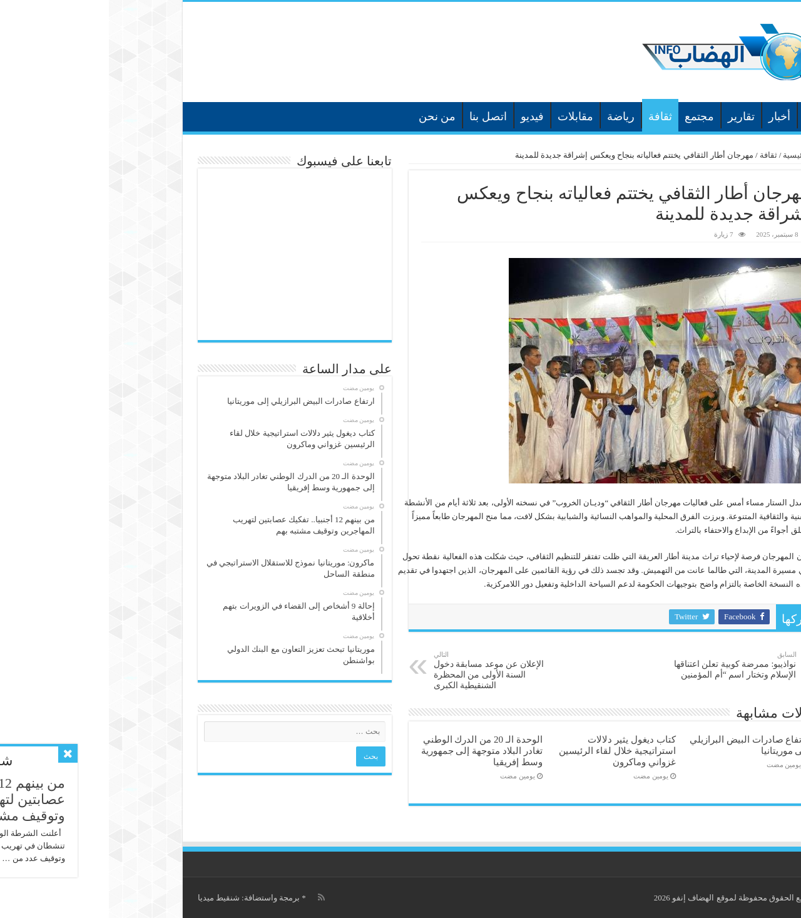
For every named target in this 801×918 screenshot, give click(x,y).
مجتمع (590, 116)
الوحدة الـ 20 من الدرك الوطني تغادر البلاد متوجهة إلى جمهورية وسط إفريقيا (373, 750)
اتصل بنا (379, 116)
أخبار (670, 116)
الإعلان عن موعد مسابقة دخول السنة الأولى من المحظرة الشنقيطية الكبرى (389, 670)
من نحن (328, 116)
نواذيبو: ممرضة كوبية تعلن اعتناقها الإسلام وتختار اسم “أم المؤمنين (623, 665)
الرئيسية (705, 115)
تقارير (632, 116)
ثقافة (551, 116)
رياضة (512, 116)
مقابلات (466, 116)
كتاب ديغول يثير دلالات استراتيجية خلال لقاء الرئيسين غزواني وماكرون (508, 750)
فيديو (423, 116)
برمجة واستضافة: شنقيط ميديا (140, 897)
